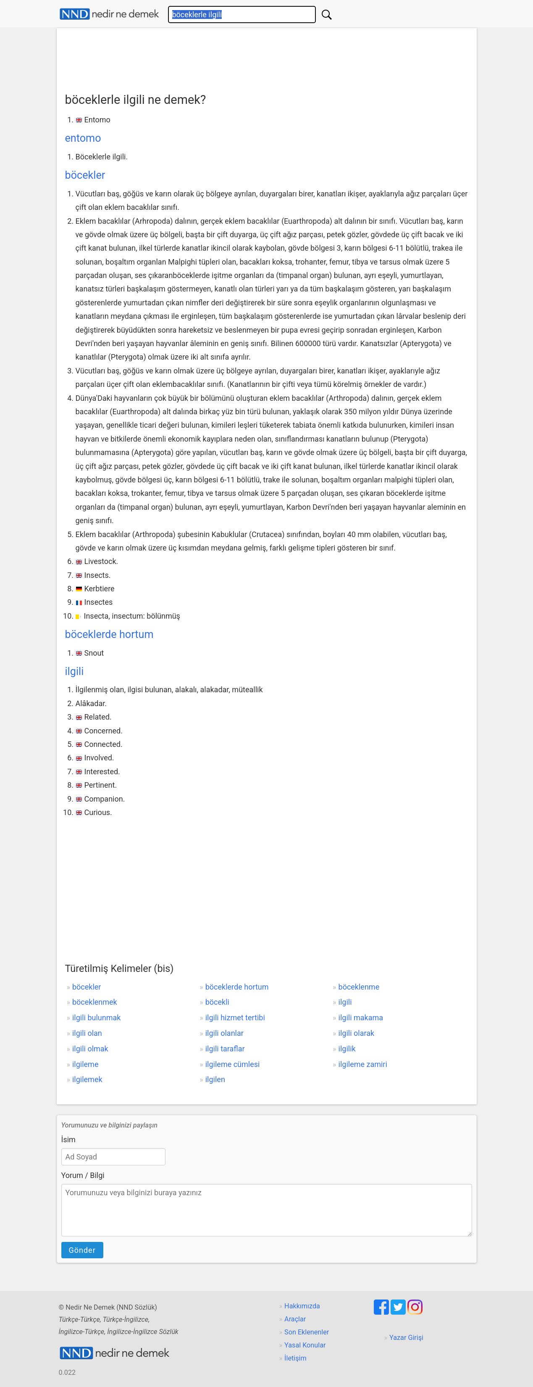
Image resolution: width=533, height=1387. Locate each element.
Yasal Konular (305, 1345)
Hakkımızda (302, 1306)
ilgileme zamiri (363, 1064)
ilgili (74, 671)
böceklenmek (94, 1002)
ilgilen (215, 1079)
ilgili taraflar (225, 1048)
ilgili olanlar (224, 1033)
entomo (83, 138)
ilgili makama (361, 1017)
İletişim (295, 1358)
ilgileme (85, 1064)
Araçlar (295, 1319)
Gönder (82, 1250)
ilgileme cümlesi (232, 1064)
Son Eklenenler (306, 1332)
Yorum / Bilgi (83, 1175)
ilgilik (347, 1048)
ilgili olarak (357, 1033)
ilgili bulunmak (96, 1017)
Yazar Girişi (406, 1338)
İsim (68, 1139)
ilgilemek (87, 1079)
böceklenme (359, 986)
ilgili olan (87, 1033)
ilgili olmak (90, 1048)
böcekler (85, 175)
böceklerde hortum (109, 634)
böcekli (217, 1002)
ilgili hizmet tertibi (235, 1017)
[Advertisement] (266, 58)
